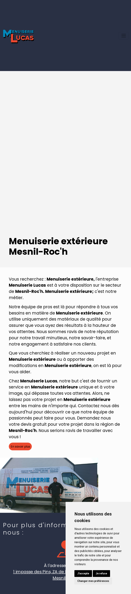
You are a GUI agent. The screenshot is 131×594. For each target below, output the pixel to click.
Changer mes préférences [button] (93, 581)
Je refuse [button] (101, 573)
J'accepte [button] (83, 573)
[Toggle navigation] (124, 35)
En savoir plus (20, 446)
